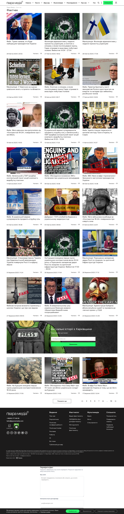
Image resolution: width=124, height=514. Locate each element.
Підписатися (73, 344)
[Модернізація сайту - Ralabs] (16, 458)
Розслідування (72, 2)
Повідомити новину (110, 420)
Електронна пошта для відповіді (49, 498)
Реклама (52, 431)
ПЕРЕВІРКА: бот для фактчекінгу (75, 420)
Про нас (84, 2)
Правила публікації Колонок (109, 427)
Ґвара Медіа (11, 7)
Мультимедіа (58, 2)
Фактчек (47, 2)
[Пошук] (98, 2)
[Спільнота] (108, 3)
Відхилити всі (87, 511)
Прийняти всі (73, 511)
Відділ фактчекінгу (76, 416)
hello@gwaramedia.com (15, 421)
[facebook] (8, 432)
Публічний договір (56, 444)
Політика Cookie (55, 428)
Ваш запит (43, 474)
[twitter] (19, 432)
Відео (89, 416)
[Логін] (116, 3)
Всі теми (52, 441)
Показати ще (62, 401)
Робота (52, 434)
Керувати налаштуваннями (106, 511)
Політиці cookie (45, 512)
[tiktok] (26, 432)
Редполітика (54, 419)
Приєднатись (111, 416)
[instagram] (11, 432)
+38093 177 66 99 (13, 418)
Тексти (37, 2)
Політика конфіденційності (55, 424)
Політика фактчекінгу (73, 429)
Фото (89, 419)
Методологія (74, 425)
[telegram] (15, 432)
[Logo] (15, 2)
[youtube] (22, 432)
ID (50, 438)
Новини (28, 2)
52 (111, 401)
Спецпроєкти (92, 422)
